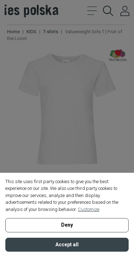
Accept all (67, 244)
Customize (88, 209)
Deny (67, 225)
